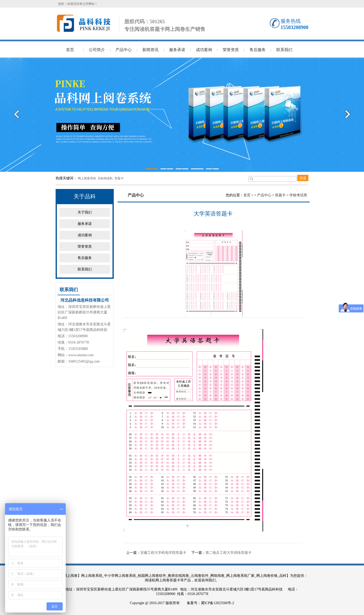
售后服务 (257, 50)
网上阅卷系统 (87, 178)
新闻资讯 (150, 50)
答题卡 (119, 178)
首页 (70, 50)
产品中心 (124, 50)
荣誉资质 (231, 50)
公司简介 (97, 50)
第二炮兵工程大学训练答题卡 (229, 553)
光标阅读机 (105, 178)
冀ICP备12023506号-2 (217, 603)
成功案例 (204, 50)
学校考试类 (298, 195)
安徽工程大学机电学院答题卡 (163, 553)
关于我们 (85, 212)
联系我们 (284, 50)
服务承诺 (177, 50)
